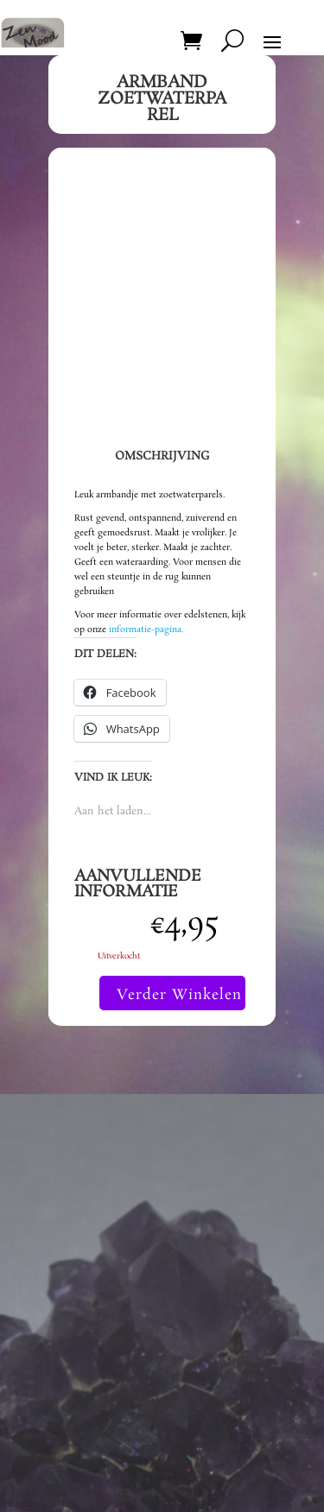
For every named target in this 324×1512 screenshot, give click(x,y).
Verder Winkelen (179, 995)
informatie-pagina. (146, 629)
